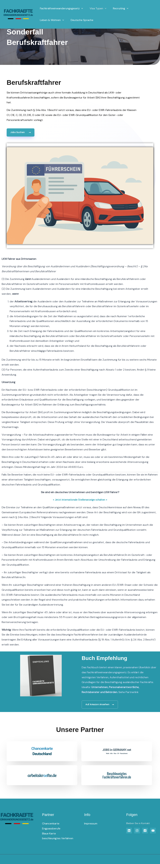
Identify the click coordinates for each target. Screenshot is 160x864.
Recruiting (117, 8)
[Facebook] (145, 831)
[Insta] (137, 831)
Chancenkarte (50, 824)
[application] (80, 8)
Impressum (90, 824)
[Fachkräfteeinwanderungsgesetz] (18, 14)
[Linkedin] (129, 831)
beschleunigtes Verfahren (57, 839)
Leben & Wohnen (51, 20)
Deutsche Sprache (80, 20)
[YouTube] (153, 831)
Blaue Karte (49, 834)
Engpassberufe (51, 829)
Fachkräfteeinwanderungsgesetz (60, 8)
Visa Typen (96, 8)
